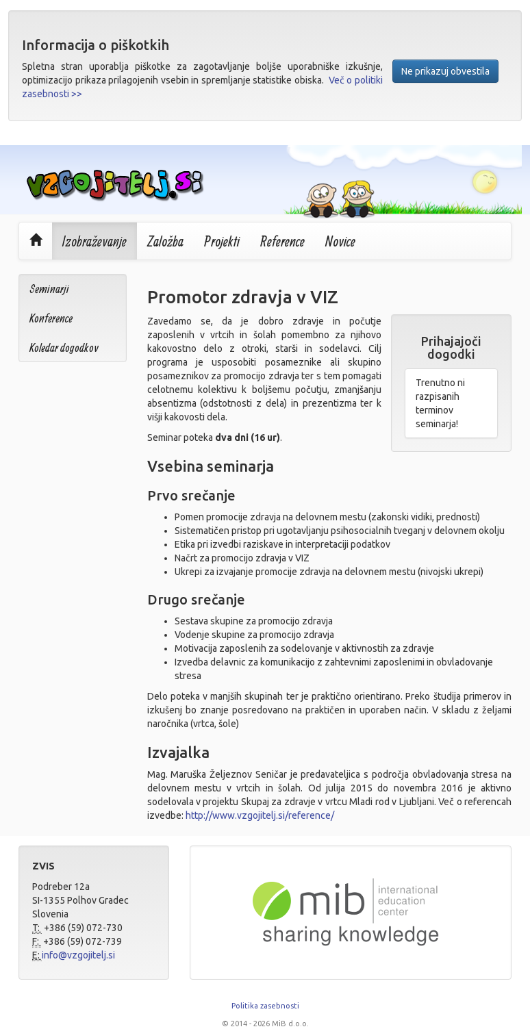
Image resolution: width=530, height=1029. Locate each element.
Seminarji (49, 288)
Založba (165, 241)
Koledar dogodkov (64, 347)
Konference (51, 318)
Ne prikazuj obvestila (445, 71)
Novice (340, 241)
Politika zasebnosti (265, 1006)
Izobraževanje (94, 241)
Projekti (222, 241)
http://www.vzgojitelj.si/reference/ (260, 815)
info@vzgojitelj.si (78, 955)
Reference (282, 241)
